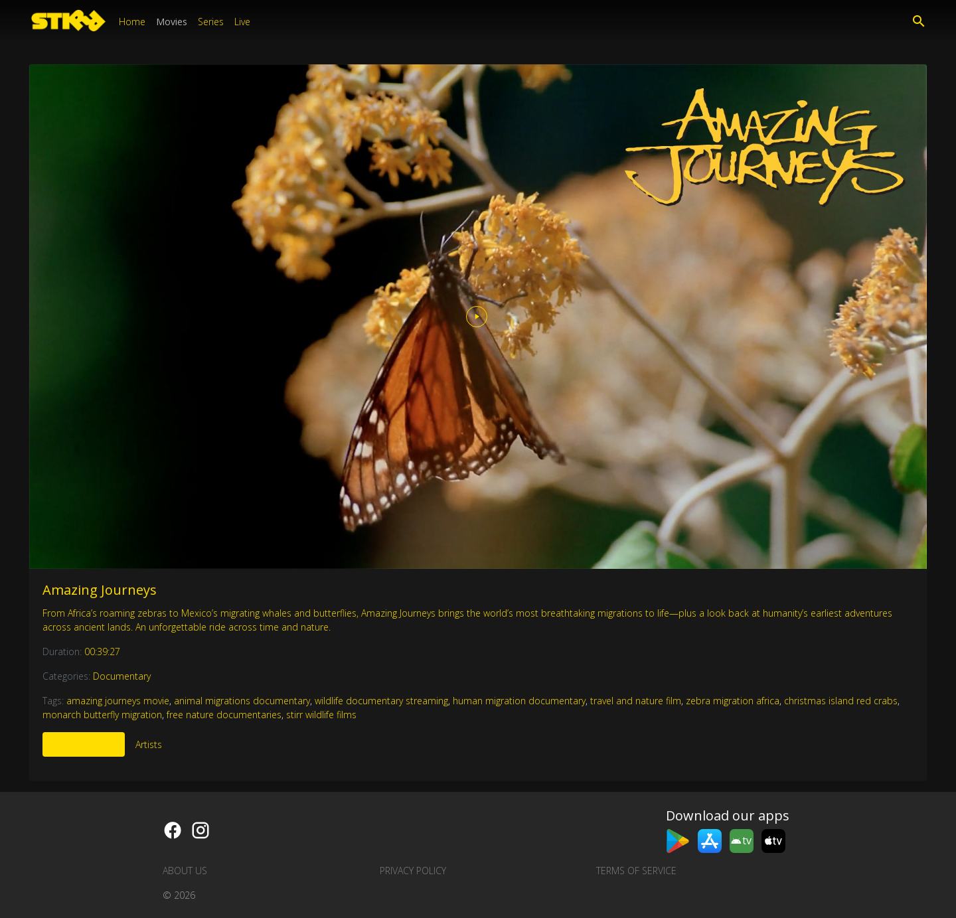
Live (242, 21)
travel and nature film (635, 700)
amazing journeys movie (117, 700)
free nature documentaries (224, 714)
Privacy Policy (413, 870)
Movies (171, 21)
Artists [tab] (148, 744)
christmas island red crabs (841, 700)
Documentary (122, 676)
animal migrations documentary (242, 700)
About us (185, 870)
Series (211, 21)
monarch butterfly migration (102, 714)
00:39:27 (102, 651)
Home (132, 21)
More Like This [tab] (83, 744)
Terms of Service (636, 870)
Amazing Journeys (99, 590)
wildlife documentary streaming (381, 700)
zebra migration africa (732, 700)
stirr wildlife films (321, 714)
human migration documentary (519, 700)
